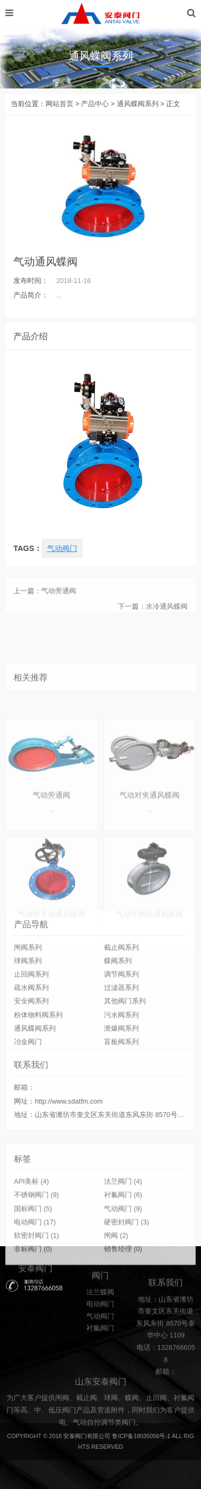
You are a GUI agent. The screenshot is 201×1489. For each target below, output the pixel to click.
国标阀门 (33, 1244)
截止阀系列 (121, 990)
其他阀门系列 (125, 1044)
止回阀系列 (31, 1017)
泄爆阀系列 (121, 1071)
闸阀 (116, 1271)
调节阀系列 (121, 1017)
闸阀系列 (28, 990)
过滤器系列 (121, 1030)
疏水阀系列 (31, 1030)
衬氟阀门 (123, 1230)
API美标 (31, 1216)
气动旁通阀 (58, 600)
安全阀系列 (31, 1044)
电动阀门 (35, 1257)
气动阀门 (62, 551)
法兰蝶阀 (100, 1311)
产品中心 (95, 106)
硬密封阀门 (126, 1257)
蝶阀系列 (118, 1003)
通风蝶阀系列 (138, 106)
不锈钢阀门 (36, 1230)
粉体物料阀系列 (38, 1057)
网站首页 (59, 106)
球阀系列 (28, 1003)
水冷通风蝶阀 (167, 616)
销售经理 (123, 1284)
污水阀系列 (121, 1057)
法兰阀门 (123, 1216)
